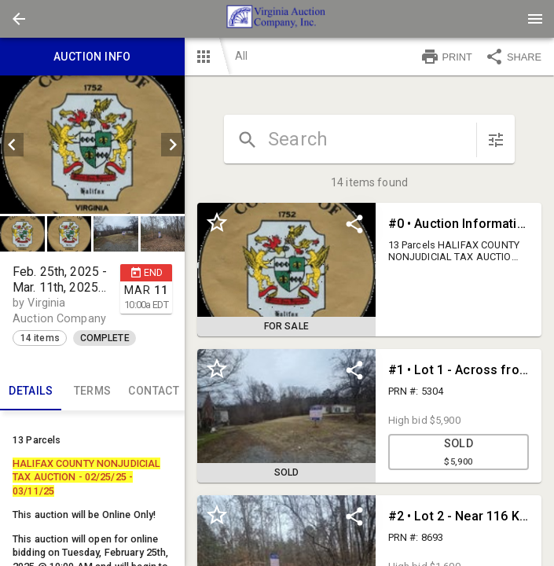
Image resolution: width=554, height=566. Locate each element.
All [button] (241, 56)
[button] (19, 19)
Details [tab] (30, 391)
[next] (173, 144)
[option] (92, 144)
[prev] (12, 144)
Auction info (92, 56)
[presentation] (277, 19)
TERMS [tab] (92, 391)
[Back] (19, 19)
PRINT (446, 56)
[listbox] (92, 144)
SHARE (513, 56)
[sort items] (496, 140)
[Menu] (535, 19)
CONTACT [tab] (154, 391)
